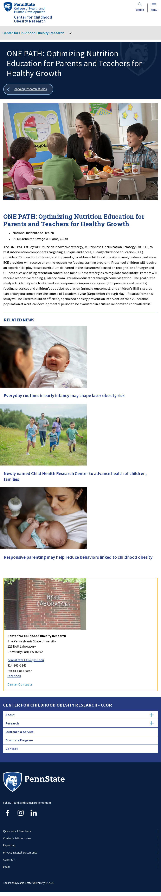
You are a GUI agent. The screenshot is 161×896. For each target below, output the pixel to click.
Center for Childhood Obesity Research (33, 33)
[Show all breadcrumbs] (28, 89)
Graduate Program (19, 740)
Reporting (9, 845)
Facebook (14, 676)
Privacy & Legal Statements (20, 852)
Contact (12, 749)
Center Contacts (19, 684)
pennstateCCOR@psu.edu (25, 660)
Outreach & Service (19, 732)
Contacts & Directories (17, 838)
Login (6, 866)
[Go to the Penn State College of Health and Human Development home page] (24, 8)
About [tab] (80, 715)
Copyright (9, 859)
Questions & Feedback (17, 831)
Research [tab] (80, 723)
